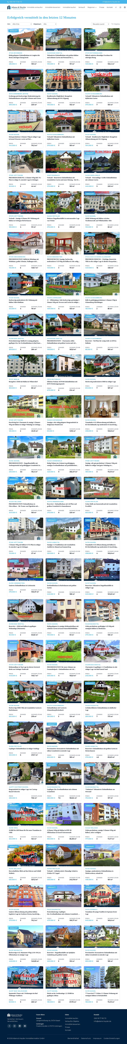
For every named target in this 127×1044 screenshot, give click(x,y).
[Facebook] (116, 7)
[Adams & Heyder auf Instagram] (14, 1026)
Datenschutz (86, 1038)
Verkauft (81, 7)
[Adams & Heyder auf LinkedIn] (20, 1026)
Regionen (92, 7)
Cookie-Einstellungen (112, 1038)
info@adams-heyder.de (111, 2)
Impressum (97, 1038)
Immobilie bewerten (52, 7)
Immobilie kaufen (69, 7)
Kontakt (110, 7)
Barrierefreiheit (73, 1038)
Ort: (8, 24)
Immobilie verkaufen (35, 7)
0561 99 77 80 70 (14, 2)
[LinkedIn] (125, 7)
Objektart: (37, 24)
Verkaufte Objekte (72, 1021)
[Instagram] (120, 7)
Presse (101, 7)
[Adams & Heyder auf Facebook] (9, 1026)
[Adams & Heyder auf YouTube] (25, 1026)
